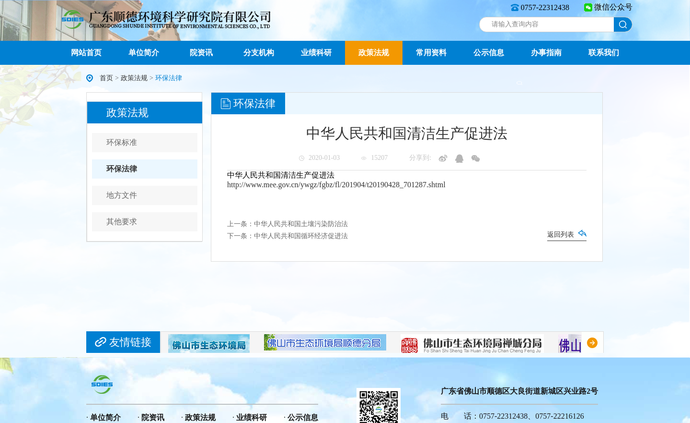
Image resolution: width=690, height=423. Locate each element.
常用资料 (431, 52)
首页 (106, 78)
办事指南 (546, 52)
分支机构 (258, 52)
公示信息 (488, 52)
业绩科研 (316, 52)
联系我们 (603, 52)
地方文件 (121, 195)
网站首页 (86, 52)
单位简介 (143, 52)
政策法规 (373, 52)
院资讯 (201, 52)
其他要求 (121, 222)
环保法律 (121, 169)
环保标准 (121, 142)
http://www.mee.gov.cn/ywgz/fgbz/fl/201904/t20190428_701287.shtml (336, 185)
